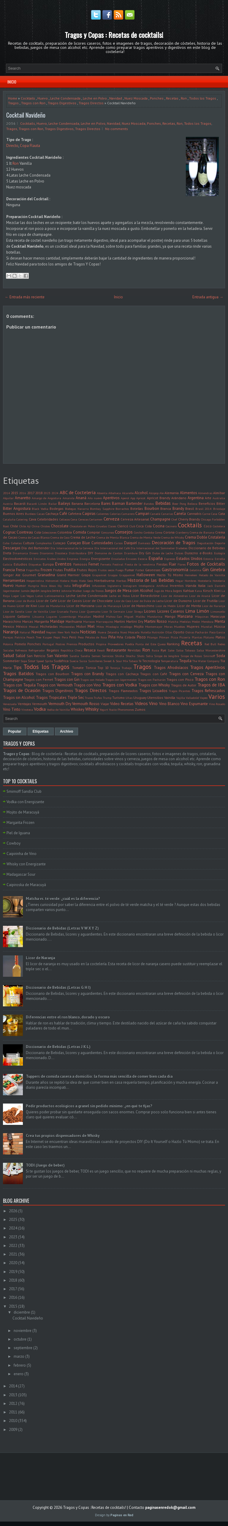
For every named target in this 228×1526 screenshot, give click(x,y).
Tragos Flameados (123, 690)
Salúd (20, 655)
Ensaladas (118, 559)
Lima (190, 611)
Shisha (119, 656)
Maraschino (12, 621)
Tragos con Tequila (19, 685)
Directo (12, 145)
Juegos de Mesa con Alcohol (129, 590)
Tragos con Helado (92, 680)
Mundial (206, 627)
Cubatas (16, 543)
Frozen (46, 569)
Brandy (178, 508)
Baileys (64, 503)
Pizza (174, 637)
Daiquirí (130, 542)
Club (132, 526)
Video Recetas (122, 703)
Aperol (125, 498)
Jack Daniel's (216, 586)
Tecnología (151, 661)
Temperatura (169, 661)
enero (18, 1373)
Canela (180, 513)
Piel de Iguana (18, 832)
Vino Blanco (169, 703)
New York (64, 632)
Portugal (48, 644)
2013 (13, 1394)
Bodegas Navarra (77, 509)
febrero (20, 1365)
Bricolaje (219, 509)
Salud (8, 655)
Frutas (58, 570)
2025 (13, 1219)
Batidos (149, 504)
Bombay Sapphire (102, 509)
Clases (112, 526)
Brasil (189, 508)
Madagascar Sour (21, 874)
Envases (131, 559)
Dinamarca (20, 553)
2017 (30, 493)
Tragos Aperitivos (207, 667)
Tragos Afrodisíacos (171, 667)
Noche (75, 632)
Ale (161, 493)
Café (63, 513)
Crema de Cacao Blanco (34, 537)
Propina (101, 644)
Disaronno (46, 553)
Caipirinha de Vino (22, 853)
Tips (17, 667)
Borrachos (122, 509)
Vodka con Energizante (25, 801)
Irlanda (191, 585)
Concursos (107, 532)
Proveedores (116, 644)
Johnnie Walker (71, 591)
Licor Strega (134, 611)
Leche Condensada (65, 98)
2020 (13, 1262)
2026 (13, 1210)
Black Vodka (40, 509)
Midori (81, 626)
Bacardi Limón (37, 504)
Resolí (101, 650)
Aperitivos (111, 497)
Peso (81, 637)
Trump (107, 698)
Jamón (25, 591)
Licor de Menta (189, 605)
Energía (85, 559)
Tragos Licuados (153, 690)
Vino (153, 703)
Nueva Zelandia (108, 632)
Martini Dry (134, 621)
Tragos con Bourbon (52, 674)
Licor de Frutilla (205, 600)
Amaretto (23, 497)
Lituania (38, 616)
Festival (118, 564)
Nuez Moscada (136, 98)
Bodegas (57, 508)
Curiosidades (102, 542)
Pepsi (56, 637)
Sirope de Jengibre (166, 656)
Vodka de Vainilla (58, 709)
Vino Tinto (11, 709)
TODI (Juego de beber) (45, 1165)
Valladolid (192, 698)
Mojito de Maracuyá (23, 812)
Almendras (205, 493)
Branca (165, 508)
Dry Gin (145, 553)
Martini (119, 621)
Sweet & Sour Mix (115, 661)
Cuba (6, 543)
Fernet (93, 564)
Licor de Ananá (199, 596)
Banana (77, 503)
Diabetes (181, 548)
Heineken (191, 575)
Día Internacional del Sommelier (153, 548)
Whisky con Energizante (26, 864)
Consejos (124, 532)
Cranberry (182, 532)
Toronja (115, 668)
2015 (14, 493)
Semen (96, 656)
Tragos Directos (91, 103)
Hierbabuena (104, 580)
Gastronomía (175, 569)
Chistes (45, 526)
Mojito (139, 626)
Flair (172, 564)
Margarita (41, 621)
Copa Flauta (30, 145)
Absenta (102, 493)
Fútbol (139, 570)
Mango (170, 616)
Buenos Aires (13, 513)
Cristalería (216, 537)
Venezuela (10, 704)
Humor (20, 585)
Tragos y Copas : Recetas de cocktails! (114, 34)
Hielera (64, 581)
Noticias (88, 632)
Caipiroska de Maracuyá (26, 884)
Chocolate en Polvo (82, 526)
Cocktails (28, 98)
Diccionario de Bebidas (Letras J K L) (58, 1046)
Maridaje (57, 621)
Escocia (142, 559)
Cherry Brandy (189, 519)
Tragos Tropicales (51, 697)
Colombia (64, 532)
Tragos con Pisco (180, 679)
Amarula (69, 498)
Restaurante (116, 650)
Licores (150, 611)
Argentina (196, 497)
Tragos (13, 103)
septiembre (23, 1347)
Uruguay (139, 697)
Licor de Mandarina (51, 606)
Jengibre (46, 591)
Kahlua (188, 590)
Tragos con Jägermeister (121, 680)
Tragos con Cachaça (122, 674)
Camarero (127, 514)
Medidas (185, 621)
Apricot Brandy (158, 498)
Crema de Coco (59, 537)
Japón (35, 590)
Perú (72, 637)
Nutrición (158, 632)
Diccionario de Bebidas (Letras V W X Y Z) (62, 928)
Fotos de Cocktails (206, 564)
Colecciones (49, 532)
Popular (14, 731)
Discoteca (61, 553)
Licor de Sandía (13, 611)
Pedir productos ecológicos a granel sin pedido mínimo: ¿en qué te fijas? (89, 1106)
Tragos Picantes (179, 691)
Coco (208, 526)
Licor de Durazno (178, 600)
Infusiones (98, 586)
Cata (221, 513)
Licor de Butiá (25, 601)
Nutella (146, 632)
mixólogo (126, 627)
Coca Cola (144, 526)
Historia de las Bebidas (150, 580)
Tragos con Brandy (87, 673)
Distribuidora (77, 553)
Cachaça (51, 513)
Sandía (85, 656)
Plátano (208, 637)
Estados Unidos (189, 558)
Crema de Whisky (172, 537)
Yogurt (104, 709)
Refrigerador (36, 650)
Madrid (98, 616)
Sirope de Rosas (191, 656)
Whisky (92, 709)
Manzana (185, 616)
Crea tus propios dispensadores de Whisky (62, 1135)
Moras (168, 627)
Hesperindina (35, 581)
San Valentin (57, 655)
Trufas (98, 698)
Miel (91, 626)
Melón (196, 621)
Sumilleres (95, 661)
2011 (13, 1412)
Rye (163, 650)
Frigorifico (32, 570)
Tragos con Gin (67, 679)
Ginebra (217, 569)
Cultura (28, 543)
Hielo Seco (86, 581)
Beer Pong (179, 504)
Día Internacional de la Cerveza (71, 548)
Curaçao (59, 543)
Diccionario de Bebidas (207, 548)
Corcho (138, 532)
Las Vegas (27, 596)
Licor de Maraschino (138, 605)
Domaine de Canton (108, 553)
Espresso (169, 559)
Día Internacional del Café (112, 548)
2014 (6, 493)
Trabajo (127, 668)
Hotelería (219, 581)
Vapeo (204, 698)
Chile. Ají (25, 526)
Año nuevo (95, 498)
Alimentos (188, 492)
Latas (39, 596)
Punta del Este (145, 644)
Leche (70, 595)
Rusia (155, 650)
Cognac (9, 532)
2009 (13, 1429)
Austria (8, 504)
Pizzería (184, 637)
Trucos (89, 698)
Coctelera (219, 526)
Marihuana (74, 621)
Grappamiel (127, 575)
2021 (13, 1254)
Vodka (40, 709)
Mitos (100, 627)
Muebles (179, 627)
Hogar (179, 581)
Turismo (118, 697)
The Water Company (205, 661)
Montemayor (153, 627)
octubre (20, 1339)
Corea (158, 532)
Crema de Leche (83, 537)
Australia (219, 498)
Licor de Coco (122, 601)
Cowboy (13, 843)
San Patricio (36, 656)
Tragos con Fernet (38, 679)
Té (140, 661)
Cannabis (194, 513)
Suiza (83, 661)
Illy (60, 586)
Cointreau (25, 532)
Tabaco (133, 661)
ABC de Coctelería (78, 492)
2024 (54, 493)
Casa (214, 514)
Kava (198, 591)
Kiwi (217, 590)
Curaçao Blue (78, 542)
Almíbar (219, 493)
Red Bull (210, 644)
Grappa (113, 575)
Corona (169, 532)
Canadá (155, 514)
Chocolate (60, 526)
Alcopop (154, 493)
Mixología (112, 627)
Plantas (197, 637)
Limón (203, 611)
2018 (38, 493)
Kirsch (208, 590)
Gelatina (195, 570)
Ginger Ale (11, 575)
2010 (13, 1420)
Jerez (56, 590)
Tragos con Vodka (119, 685)
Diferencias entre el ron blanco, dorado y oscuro (68, 1017)
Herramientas (14, 580)
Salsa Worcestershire (211, 650)
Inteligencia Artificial (153, 586)
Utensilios (155, 697)
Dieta (7, 553)
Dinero (33, 553)
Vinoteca (27, 709)
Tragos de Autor (184, 685)
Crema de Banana (202, 532)
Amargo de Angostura (46, 498)
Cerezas (83, 519)
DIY (90, 553)
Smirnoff (209, 656)
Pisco (141, 637)
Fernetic (105, 564)
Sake (171, 650)
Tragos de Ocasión (21, 690)
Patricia (20, 637)
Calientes (102, 514)
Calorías (115, 514)
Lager (15, 596)
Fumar (129, 570)
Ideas (52, 586)
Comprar (93, 532)
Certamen (95, 519)
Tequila (185, 660)
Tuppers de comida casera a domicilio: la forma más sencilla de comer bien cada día (99, 1076)
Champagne (160, 519)
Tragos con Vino (87, 685)
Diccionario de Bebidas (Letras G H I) (58, 987)
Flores (182, 564)
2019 (13, 1271)
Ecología (219, 553)
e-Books (206, 553)
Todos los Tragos (202, 98)
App (132, 498)
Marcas (27, 621)
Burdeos (30, 514)
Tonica (91, 667)
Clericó (122, 526)
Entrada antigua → (207, 297)
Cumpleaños (44, 543)
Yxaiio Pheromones (121, 709)
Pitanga (152, 637)
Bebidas (163, 503)
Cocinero (171, 526)
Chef (174, 519)
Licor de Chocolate (98, 600)
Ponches (157, 98)
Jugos (177, 590)
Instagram (130, 586)
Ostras (190, 632)
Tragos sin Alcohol (19, 697)
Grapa (86, 575)
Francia (9, 569)
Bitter (220, 503)
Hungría (33, 586)
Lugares (51, 616)
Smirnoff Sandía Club (24, 791)
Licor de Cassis (70, 600)
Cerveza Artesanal (135, 519)
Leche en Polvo (95, 98)
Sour (31, 661)
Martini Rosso (155, 621)
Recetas (172, 98)
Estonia (208, 559)
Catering (22, 519)
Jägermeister (11, 591)
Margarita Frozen (20, 822)
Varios (216, 697)
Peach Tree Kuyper (39, 637)
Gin (205, 569)
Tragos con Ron (33, 103)
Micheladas (49, 626)
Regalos (53, 650)
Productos (86, 644)
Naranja (10, 632)
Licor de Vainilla (37, 611)
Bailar (52, 504)
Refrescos (21, 650)
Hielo (74, 581)
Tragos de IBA (211, 685)
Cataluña (9, 519)
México (21, 626)
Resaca (90, 650)
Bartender (134, 503)
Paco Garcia (217, 632)
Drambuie (130, 553)
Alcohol (141, 492)
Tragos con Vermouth (55, 685)
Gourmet (29, 575)
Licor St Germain (113, 611)
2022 (13, 1245)
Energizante (100, 558)
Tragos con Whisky (154, 685)
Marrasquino (104, 621)
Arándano (178, 498)
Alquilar (8, 498)
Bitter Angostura (17, 508)
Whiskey (77, 709)
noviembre (22, 1330)
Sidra (149, 656)
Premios (71, 644)
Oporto (178, 632)
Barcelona (92, 503)
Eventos (63, 564)
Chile (14, 526)
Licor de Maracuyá (108, 606)
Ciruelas (101, 526)
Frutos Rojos (87, 570)
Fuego (119, 570)
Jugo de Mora (163, 591)
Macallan (84, 616)
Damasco (144, 543)
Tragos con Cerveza (186, 673)
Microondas (67, 627)
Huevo (42, 98)
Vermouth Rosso (85, 703)
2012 (13, 1403)
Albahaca (114, 493)
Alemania (171, 493)
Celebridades (47, 519)
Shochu (130, 656)
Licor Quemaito (89, 611)
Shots (140, 656)
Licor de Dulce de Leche (148, 601)
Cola (37, 532)
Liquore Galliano (16, 616)
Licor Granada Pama (63, 611)
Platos (220, 637)
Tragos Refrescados (208, 690)
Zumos (140, 709)
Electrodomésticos (17, 558)
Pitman (164, 637)
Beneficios (207, 503)
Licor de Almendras (174, 596)
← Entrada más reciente (25, 297)
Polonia (8, 644)
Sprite (49, 661)
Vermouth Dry (59, 703)
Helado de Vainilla (212, 575)
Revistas (134, 650)
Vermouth (39, 704)
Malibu (140, 616)
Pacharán (201, 632)
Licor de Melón (166, 606)
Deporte (220, 543)
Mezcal (33, 627)
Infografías (81, 585)
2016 (22, 493)
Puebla (129, 644)
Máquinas (201, 616)
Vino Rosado (217, 704)
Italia (201, 585)
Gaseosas (153, 570)
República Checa (72, 650)
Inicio (11, 82)
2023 (46, 493)
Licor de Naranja (213, 606)
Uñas (129, 698)
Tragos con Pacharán (152, 680)
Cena (74, 519)
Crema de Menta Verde (145, 537)
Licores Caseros (170, 611)
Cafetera (74, 513)
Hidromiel (51, 581)
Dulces (179, 553)
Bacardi (20, 503)
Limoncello (217, 611)
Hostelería (204, 581)
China (35, 526)
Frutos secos (106, 570)
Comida (79, 532)
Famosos (80, 564)
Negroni (51, 632)
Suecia (73, 661)
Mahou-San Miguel (119, 616)
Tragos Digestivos (62, 103)
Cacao (41, 514)
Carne (206, 514)
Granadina (46, 574)
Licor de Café (46, 600)
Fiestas (162, 564)
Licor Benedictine (145, 595)
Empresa (72, 559)
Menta (220, 621)
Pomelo (20, 644)
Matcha (173, 621)
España (155, 558)
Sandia (74, 656)
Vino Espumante (194, 703)
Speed (40, 661)
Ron (184, 98)
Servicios (107, 656)
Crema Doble (196, 537)
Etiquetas (34, 564)
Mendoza (207, 621)
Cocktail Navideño (25, 115)
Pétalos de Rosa (96, 637)
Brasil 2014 (203, 509)
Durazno (191, 553)
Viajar (105, 704)
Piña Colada (126, 637)
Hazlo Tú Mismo (170, 575)
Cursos (118, 543)
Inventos (177, 585)
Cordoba (149, 532)
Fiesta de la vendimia (140, 564)
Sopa (23, 661)
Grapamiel (99, 575)
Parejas (8, 637)
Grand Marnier (68, 575)
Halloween (146, 574)
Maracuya (217, 616)
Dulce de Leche (162, 553)
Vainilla (169, 697)
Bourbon (152, 508)
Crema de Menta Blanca (112, 537)
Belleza (192, 504)
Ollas (168, 632)
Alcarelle (128, 493)
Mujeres (193, 626)
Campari (142, 513)
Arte (208, 498)
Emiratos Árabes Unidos (50, 559)
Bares (106, 503)
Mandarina (154, 616)
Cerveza (111, 519)
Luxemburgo (67, 616)
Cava (32, 519)
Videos (141, 703)
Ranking (173, 644)
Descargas (11, 547)
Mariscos (89, 621)
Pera (65, 637)
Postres (60, 644)
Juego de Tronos (93, 591)
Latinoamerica (54, 596)
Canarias (167, 514)
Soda (220, 655)
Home (12, 98)
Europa (48, 564)
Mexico (8, 626)
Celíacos (64, 519)
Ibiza (44, 586)
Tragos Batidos (18, 673)
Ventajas (24, 704)
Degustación (205, 543)
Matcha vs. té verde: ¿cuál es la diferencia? (63, 898)
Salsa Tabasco (185, 650)
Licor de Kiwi (27, 605)
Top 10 (103, 667)
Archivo (66, 731)
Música (219, 626)
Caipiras (89, 513)
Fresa (20, 569)
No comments (116, 129)
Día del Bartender (35, 548)
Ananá (81, 497)
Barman (118, 503)
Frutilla (70, 569)
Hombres (190, 581)
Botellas (136, 508)
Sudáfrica (61, 661)
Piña (111, 637)
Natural (25, 632)
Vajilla (180, 698)
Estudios (20, 564)
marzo (19, 1356)
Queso (162, 644)
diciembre (22, 1312)
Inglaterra (114, 586)
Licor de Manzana (80, 605)
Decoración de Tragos (173, 542)
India (67, 586)
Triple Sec (75, 697)
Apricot (140, 498)
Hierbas (121, 581)
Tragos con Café (153, 674)
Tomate (78, 667)
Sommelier (11, 661)
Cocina (158, 526)
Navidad (115, 98)
